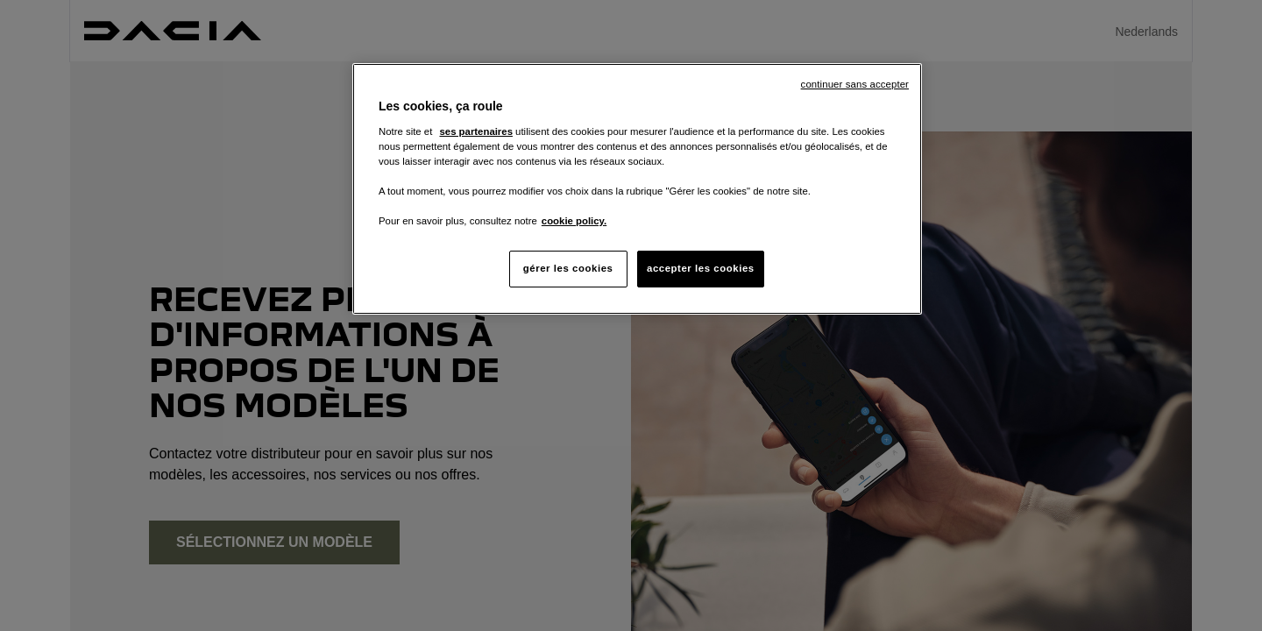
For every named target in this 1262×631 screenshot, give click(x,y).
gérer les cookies (568, 268)
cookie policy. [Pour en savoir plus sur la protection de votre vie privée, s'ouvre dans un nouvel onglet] (574, 221)
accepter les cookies (701, 268)
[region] (637, 189)
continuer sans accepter (855, 84)
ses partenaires (475, 131)
